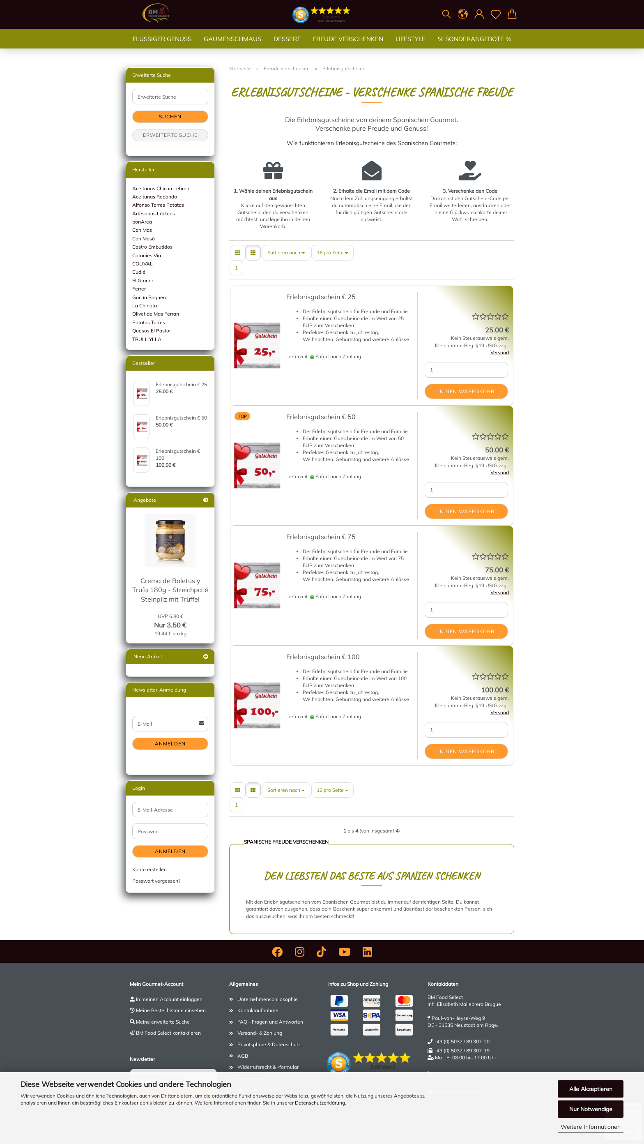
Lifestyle (411, 47)
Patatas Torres (148, 322)
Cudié (138, 272)
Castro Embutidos (152, 247)
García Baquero (150, 297)
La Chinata (144, 305)
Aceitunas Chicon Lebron (160, 188)
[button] (463, 14)
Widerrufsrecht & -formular (268, 1067)
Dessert (287, 47)
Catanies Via (146, 255)
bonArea (142, 222)
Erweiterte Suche (170, 135)
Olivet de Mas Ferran (155, 314)
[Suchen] (446, 14)
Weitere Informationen (591, 1126)
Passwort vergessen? (156, 881)
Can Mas (142, 230)
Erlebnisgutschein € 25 (321, 297)
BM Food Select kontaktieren (168, 1033)
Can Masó (143, 238)
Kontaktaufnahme (257, 1010)
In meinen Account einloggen (169, 999)
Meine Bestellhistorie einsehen (171, 1010)
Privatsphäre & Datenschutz (269, 1044)
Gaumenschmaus (232, 47)
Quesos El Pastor (151, 331)
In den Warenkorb (466, 391)
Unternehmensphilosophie (267, 999)
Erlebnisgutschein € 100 (323, 657)
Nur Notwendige (590, 1109)
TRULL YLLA (146, 339)
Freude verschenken (348, 47)
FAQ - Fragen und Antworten (270, 1022)
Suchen (170, 116)
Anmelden (170, 743)
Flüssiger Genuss (162, 47)
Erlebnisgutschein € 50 (321, 417)
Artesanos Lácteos (153, 213)
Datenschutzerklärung (320, 1103)
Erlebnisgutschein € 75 (321, 537)
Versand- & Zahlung (259, 1033)
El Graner (142, 280)
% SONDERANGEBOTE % (474, 47)
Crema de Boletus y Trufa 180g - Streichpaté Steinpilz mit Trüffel (170, 590)
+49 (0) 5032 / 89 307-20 (462, 1041)
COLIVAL (142, 264)
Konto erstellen (149, 869)
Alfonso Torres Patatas (158, 205)
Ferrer (139, 289)
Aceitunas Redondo (154, 197)
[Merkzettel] (496, 14)
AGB (242, 1056)
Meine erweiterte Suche (163, 1022)
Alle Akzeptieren (590, 1089)
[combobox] (286, 252)
